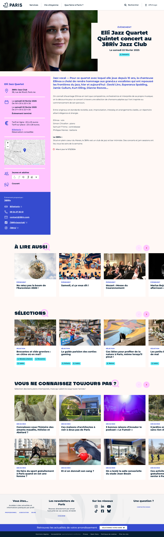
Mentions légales (42, 534)
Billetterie (16, 129)
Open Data (95, 534)
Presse (85, 534)
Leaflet (25, 164)
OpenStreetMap (36, 164)
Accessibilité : (66, 534)
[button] (24, 150)
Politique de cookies (109, 534)
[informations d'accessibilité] (25, 177)
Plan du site (123, 534)
